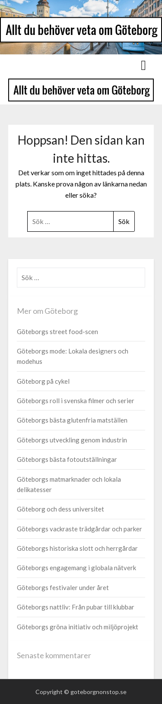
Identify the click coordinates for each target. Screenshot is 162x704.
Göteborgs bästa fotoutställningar (67, 459)
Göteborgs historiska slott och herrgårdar (77, 548)
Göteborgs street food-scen (57, 331)
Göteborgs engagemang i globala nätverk (76, 567)
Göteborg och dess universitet (60, 509)
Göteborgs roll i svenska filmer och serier (75, 400)
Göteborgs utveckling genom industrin (72, 440)
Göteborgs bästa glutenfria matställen (72, 420)
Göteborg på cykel (43, 381)
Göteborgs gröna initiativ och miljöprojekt (77, 627)
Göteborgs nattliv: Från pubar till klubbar (75, 607)
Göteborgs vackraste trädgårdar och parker (79, 529)
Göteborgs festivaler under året (63, 587)
